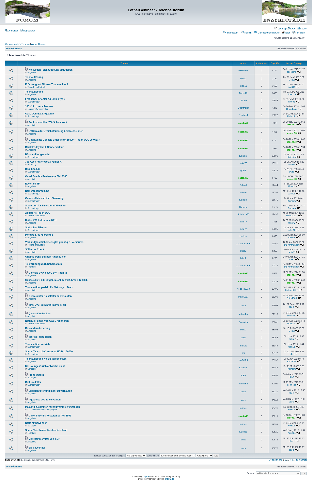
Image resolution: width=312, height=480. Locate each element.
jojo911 (243, 86)
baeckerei (243, 70)
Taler (286, 32)
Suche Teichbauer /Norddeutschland (46, 430)
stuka (243, 305)
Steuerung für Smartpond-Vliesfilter (45, 205)
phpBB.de (169, 479)
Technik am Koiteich (37, 87)
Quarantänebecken (39, 313)
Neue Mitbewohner (36, 423)
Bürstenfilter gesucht (37, 154)
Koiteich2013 (243, 289)
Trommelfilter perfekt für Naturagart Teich (49, 287)
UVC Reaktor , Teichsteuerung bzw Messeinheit (56, 131)
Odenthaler (243, 108)
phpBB (146, 477)
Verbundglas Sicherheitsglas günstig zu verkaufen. (54, 242)
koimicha (243, 314)
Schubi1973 (243, 214)
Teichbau (32, 267)
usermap (280, 28)
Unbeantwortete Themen (17, 44)
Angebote (31, 72)
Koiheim (243, 156)
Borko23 (243, 93)
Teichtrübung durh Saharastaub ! (44, 264)
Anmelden (11, 30)
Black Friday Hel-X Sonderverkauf (44, 147)
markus (243, 345)
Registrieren (27, 30)
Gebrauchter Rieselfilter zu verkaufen (50, 296)
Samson (243, 207)
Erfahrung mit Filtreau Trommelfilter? (46, 84)
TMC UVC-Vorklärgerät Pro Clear (47, 304)
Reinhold (243, 115)
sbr (243, 353)
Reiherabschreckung (37, 191)
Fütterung (32, 164)
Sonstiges (32, 369)
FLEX (243, 375)
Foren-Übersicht (14, 48)
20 (297, 460)
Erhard (243, 185)
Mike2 (243, 78)
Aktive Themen (38, 44)
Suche (302, 28)
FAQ (291, 28)
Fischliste (298, 32)
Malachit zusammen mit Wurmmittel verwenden (52, 407)
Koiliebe (243, 431)
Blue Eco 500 (32, 169)
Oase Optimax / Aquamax (39, 113)
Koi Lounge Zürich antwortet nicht (45, 366)
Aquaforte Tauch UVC (37, 212)
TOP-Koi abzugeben (40, 336)
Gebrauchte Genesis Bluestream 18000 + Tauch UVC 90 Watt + (64, 139)
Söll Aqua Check (34, 249)
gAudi (243, 170)
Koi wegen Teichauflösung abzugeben (51, 69)
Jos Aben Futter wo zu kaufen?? (43, 161)
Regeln (246, 32)
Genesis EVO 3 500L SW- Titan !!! (48, 272)
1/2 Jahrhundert (243, 243)
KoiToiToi (243, 360)
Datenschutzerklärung (267, 32)
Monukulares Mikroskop (39, 234)
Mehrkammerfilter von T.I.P (44, 439)
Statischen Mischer (36, 227)
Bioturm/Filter (33, 382)
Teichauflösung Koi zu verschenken (45, 358)
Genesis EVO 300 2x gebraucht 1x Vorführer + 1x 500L (56, 280)
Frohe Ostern (36, 374)
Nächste (303, 460)
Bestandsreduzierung (37, 328)
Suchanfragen (34, 102)
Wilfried (243, 192)
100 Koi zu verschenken (39, 106)
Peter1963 (243, 297)
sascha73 (243, 123)
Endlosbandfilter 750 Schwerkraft (48, 122)
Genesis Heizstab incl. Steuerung (44, 198)
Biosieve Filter (37, 447)
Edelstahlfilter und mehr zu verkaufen (50, 390)
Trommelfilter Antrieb (37, 344)
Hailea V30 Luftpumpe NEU (40, 220)
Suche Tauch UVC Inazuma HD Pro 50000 (49, 351)
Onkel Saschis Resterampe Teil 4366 (46, 176)
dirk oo (243, 100)
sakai (243, 337)
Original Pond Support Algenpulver (45, 256)
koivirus (243, 236)
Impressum (230, 32)
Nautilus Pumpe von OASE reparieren (47, 320)
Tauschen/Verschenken (38, 109)
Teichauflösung (34, 77)
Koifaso (243, 408)
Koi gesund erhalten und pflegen (42, 410)
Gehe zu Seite (275, 460)
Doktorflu (243, 322)
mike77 (243, 163)
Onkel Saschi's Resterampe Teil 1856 (50, 415)
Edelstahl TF (32, 183)
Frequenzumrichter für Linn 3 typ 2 (45, 99)
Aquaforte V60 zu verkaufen (45, 399)
